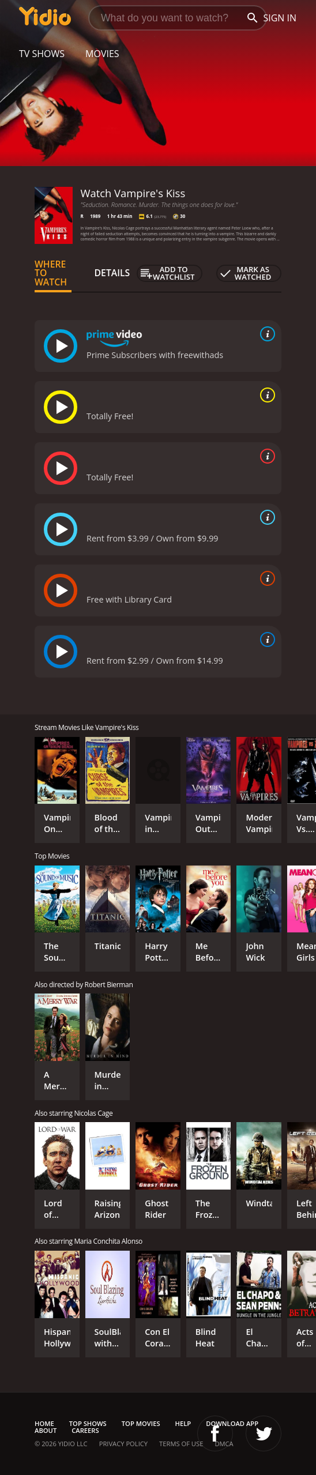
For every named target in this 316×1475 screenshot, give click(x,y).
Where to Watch (51, 273)
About (46, 1430)
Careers (85, 1430)
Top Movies (141, 1423)
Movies (102, 53)
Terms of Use (181, 1443)
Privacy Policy (123, 1443)
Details (112, 272)
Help (183, 1423)
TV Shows (42, 53)
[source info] (265, 333)
